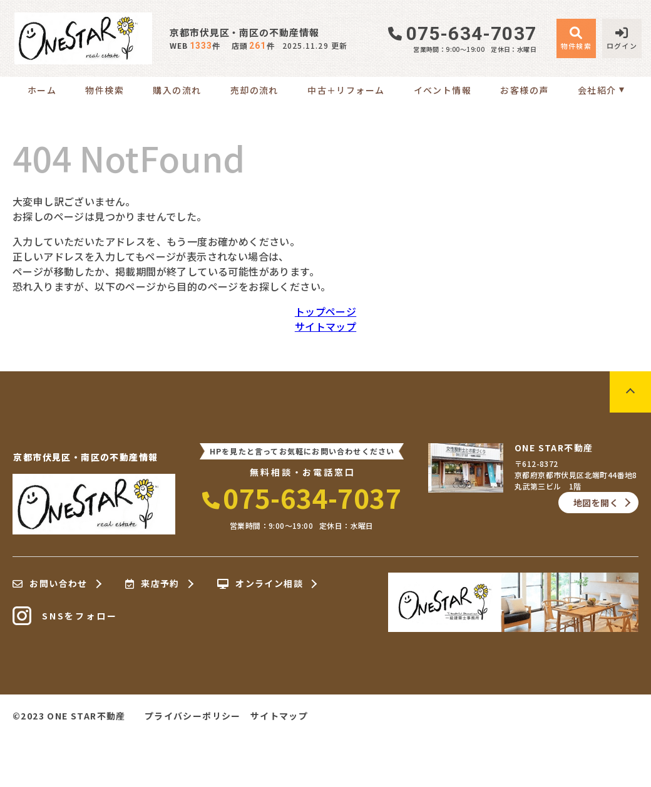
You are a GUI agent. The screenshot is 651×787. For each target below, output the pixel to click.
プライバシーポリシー (193, 715)
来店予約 (152, 584)
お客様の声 (524, 90)
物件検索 (104, 90)
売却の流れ (254, 90)
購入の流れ (177, 90)
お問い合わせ (50, 584)
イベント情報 (442, 90)
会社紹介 (597, 90)
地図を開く (595, 502)
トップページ (325, 311)
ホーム (42, 90)
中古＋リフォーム (345, 90)
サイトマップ (325, 326)
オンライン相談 (260, 584)
